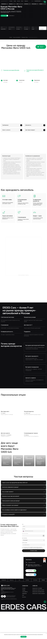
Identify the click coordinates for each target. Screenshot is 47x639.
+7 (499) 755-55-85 (31, 590)
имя (22, 551)
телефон (23, 556)
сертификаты (25, 619)
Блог (23, 622)
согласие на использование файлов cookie (22, 634)
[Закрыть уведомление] (46, 633)
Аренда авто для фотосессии (38, 617)
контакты (24, 624)
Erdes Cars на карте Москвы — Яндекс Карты (23, 302)
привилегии (24, 620)
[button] (4, 16)
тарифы (23, 617)
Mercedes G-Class (25, 37)
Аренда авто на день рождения (39, 620)
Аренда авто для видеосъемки (38, 619)
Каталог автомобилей (16, 37)
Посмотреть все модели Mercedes (11, 70)
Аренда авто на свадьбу (37, 615)
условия (24, 615)
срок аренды (24, 565)
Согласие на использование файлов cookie (7, 620)
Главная (10, 37)
